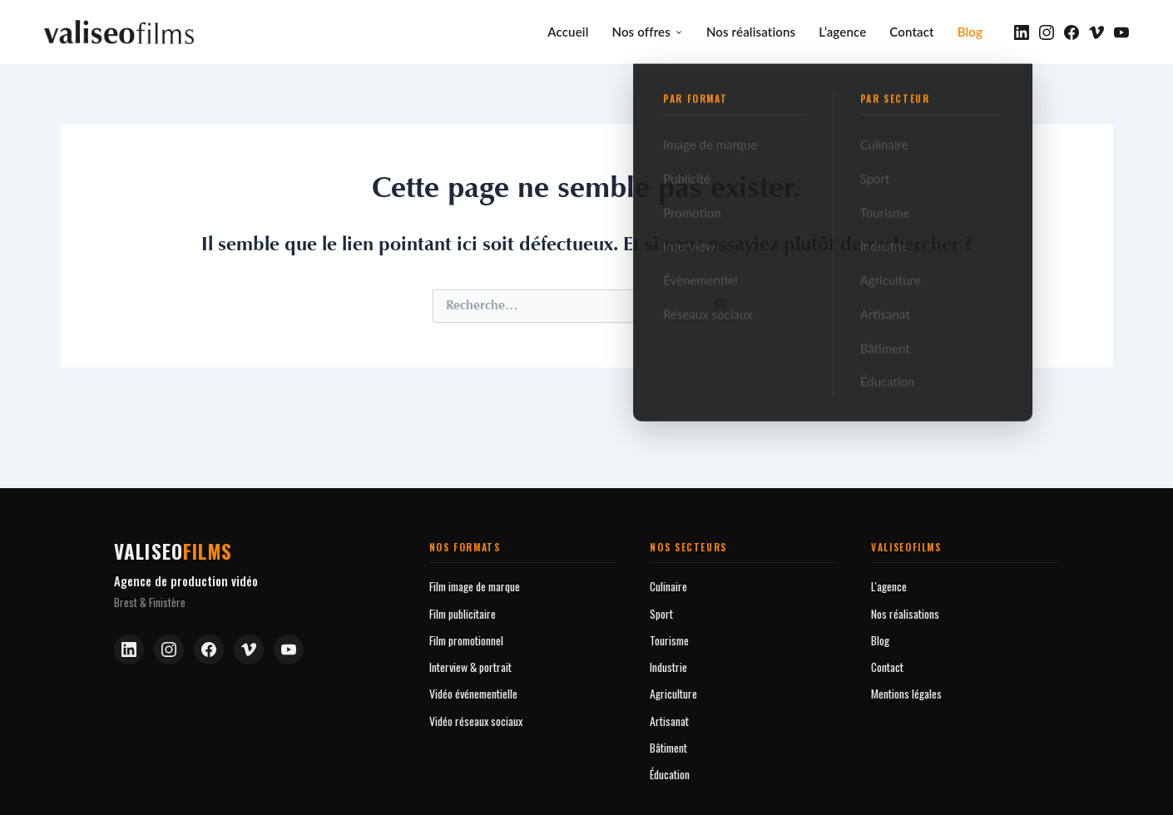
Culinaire (668, 584)
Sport (661, 611)
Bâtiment (668, 745)
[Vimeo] (1096, 31)
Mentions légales (906, 691)
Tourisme (669, 638)
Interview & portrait (470, 665)
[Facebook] (1071, 31)
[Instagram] (1046, 31)
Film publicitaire (462, 611)
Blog (970, 30)
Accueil (567, 30)
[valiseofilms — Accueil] (119, 32)
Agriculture (673, 691)
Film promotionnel (466, 638)
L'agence (889, 584)
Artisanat (669, 719)
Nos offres (646, 30)
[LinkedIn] (1021, 31)
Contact (911, 30)
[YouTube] (1121, 31)
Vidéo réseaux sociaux (475, 719)
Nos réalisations (750, 30)
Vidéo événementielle (473, 691)
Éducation (670, 772)
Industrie (668, 665)
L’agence (842, 30)
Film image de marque (474, 584)
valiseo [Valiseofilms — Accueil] (173, 549)
